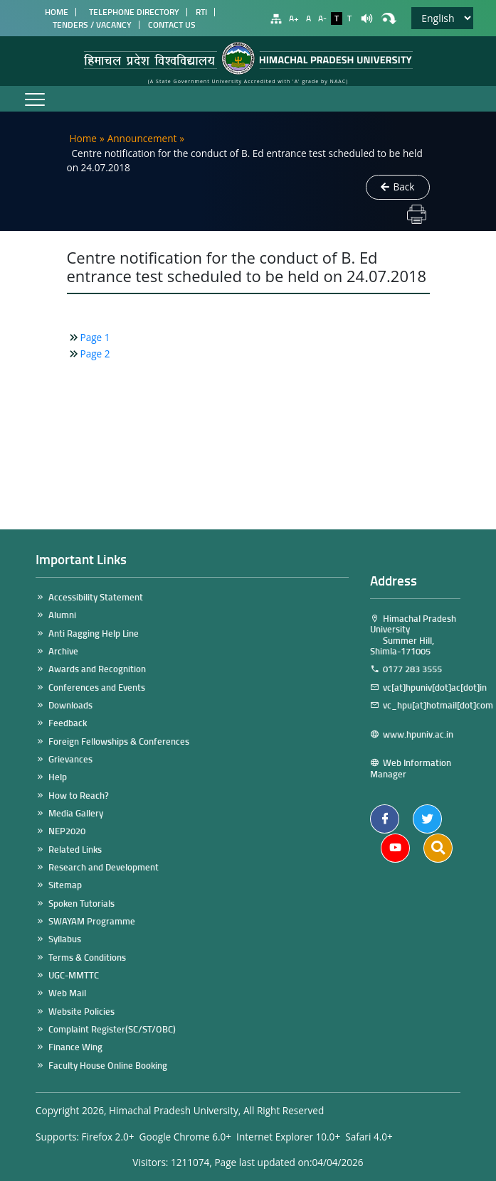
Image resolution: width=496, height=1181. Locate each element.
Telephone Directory (132, 12)
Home (54, 12)
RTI (201, 12)
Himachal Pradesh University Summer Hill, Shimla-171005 (413, 635)
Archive (63, 651)
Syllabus (64, 939)
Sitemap (65, 885)
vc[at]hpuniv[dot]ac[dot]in (421, 687)
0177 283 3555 (412, 669)
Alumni (62, 615)
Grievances (70, 759)
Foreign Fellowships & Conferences (118, 741)
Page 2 (95, 353)
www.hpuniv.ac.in (411, 740)
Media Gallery (75, 813)
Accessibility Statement (95, 597)
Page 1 (95, 337)
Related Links (75, 849)
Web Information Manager (410, 768)
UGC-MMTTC (73, 975)
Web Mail (67, 993)
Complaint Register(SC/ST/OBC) (112, 1029)
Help (57, 777)
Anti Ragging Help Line (93, 633)
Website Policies (81, 1011)
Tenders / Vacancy (92, 25)
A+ (294, 18)
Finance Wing (75, 1047)
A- (322, 18)
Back (398, 187)
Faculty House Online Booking (107, 1065)
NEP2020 (66, 831)
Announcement (142, 138)
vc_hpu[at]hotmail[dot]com (415, 711)
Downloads (70, 705)
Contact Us (172, 25)
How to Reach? (78, 795)
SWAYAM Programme (91, 921)
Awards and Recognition (97, 669)
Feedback (67, 723)
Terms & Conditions (87, 957)
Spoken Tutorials (81, 903)
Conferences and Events (96, 687)
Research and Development (103, 867)
